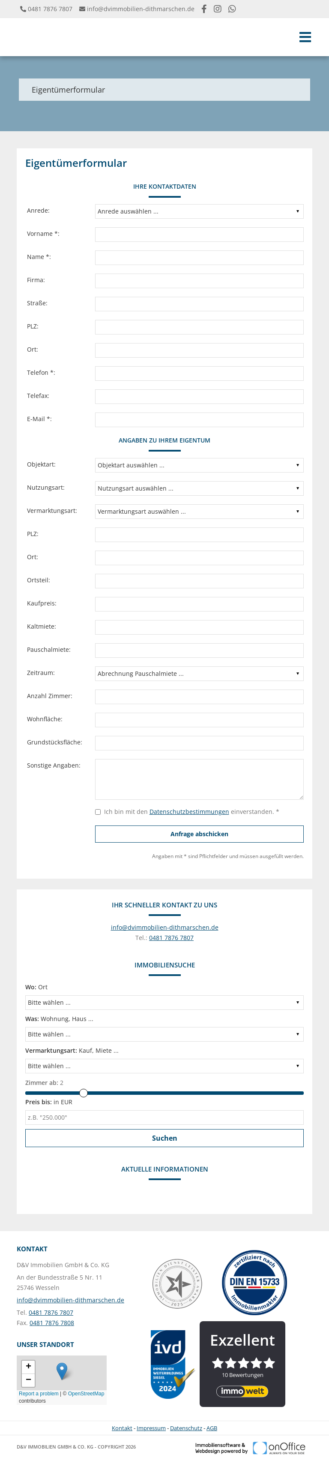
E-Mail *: (39, 419)
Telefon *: (41, 372)
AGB (211, 1428)
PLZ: (33, 326)
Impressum (151, 1428)
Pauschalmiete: (49, 649)
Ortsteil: (38, 580)
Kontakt (122, 1428)
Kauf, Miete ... (72, 1050)
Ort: (32, 349)
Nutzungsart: (46, 487)
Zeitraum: (41, 673)
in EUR (48, 1102)
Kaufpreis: (42, 603)
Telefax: (38, 396)
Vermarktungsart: (52, 510)
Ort (36, 987)
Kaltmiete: (41, 626)
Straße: (37, 303)
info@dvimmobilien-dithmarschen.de (140, 9)
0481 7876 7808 (52, 1323)
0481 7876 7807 (50, 9)
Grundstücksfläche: (54, 742)
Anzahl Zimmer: (49, 696)
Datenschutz (186, 1428)
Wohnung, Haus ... (59, 1019)
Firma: (36, 280)
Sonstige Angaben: (54, 765)
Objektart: (41, 464)
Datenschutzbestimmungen (189, 811)
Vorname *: (43, 233)
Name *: (39, 257)
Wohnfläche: (45, 719)
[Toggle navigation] (305, 37)
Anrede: (38, 210)
